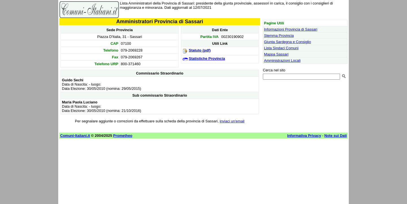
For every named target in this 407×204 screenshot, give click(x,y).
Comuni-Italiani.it (75, 135)
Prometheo (122, 135)
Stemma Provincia (279, 35)
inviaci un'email (232, 121)
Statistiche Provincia (207, 58)
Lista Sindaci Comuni (281, 48)
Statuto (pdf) (200, 50)
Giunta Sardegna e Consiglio (287, 42)
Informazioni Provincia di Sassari (290, 29)
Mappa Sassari (276, 54)
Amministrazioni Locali (282, 60)
